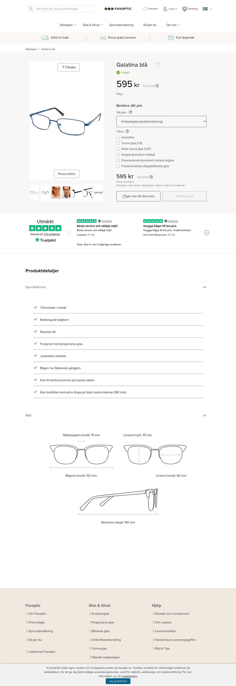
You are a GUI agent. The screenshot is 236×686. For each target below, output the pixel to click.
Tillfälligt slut (184, 196)
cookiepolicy (129, 676)
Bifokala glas (100, 631)
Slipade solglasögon (106, 657)
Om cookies (163, 622)
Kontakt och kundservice (172, 613)
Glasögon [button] (66, 25)
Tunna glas (99, 648)
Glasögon (31, 49)
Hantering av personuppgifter (175, 639)
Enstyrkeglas (100, 613)
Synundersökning (121, 25)
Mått (28, 415)
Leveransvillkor (165, 631)
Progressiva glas (103, 622)
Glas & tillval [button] (91, 25)
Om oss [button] (171, 25)
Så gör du (149, 25)
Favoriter (150, 9)
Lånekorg (190, 9)
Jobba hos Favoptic (42, 651)
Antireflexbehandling (106, 639)
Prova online (66, 174)
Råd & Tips (162, 648)
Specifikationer (35, 287)
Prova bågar (37, 622)
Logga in (170, 9)
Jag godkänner (118, 681)
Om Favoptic (37, 613)
